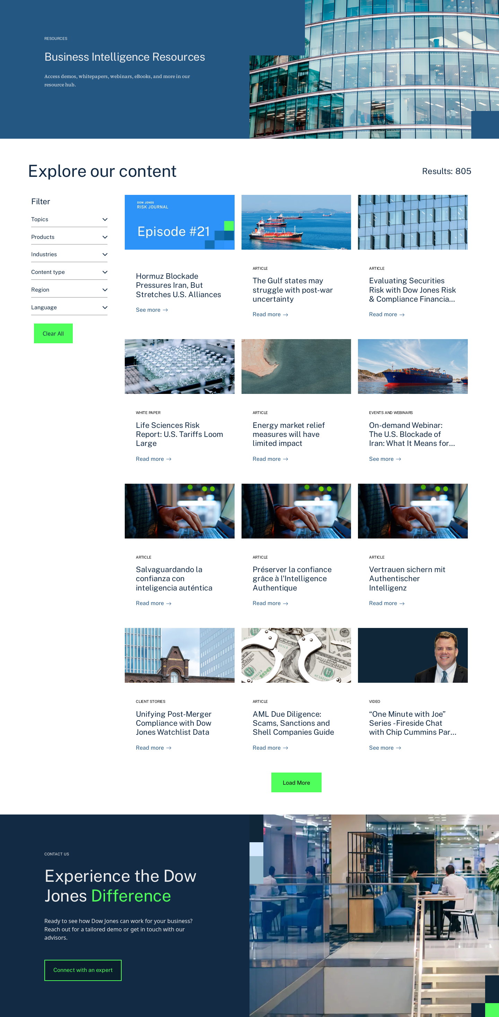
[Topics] (69, 219)
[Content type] (69, 272)
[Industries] (69, 254)
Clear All (53, 333)
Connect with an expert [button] (83, 970)
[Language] (69, 307)
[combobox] (69, 219)
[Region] (69, 290)
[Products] (69, 237)
